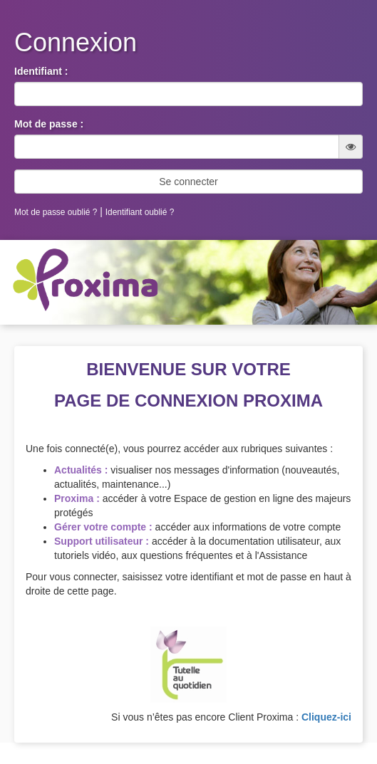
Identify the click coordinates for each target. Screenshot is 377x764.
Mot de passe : (48, 124)
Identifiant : (41, 71)
